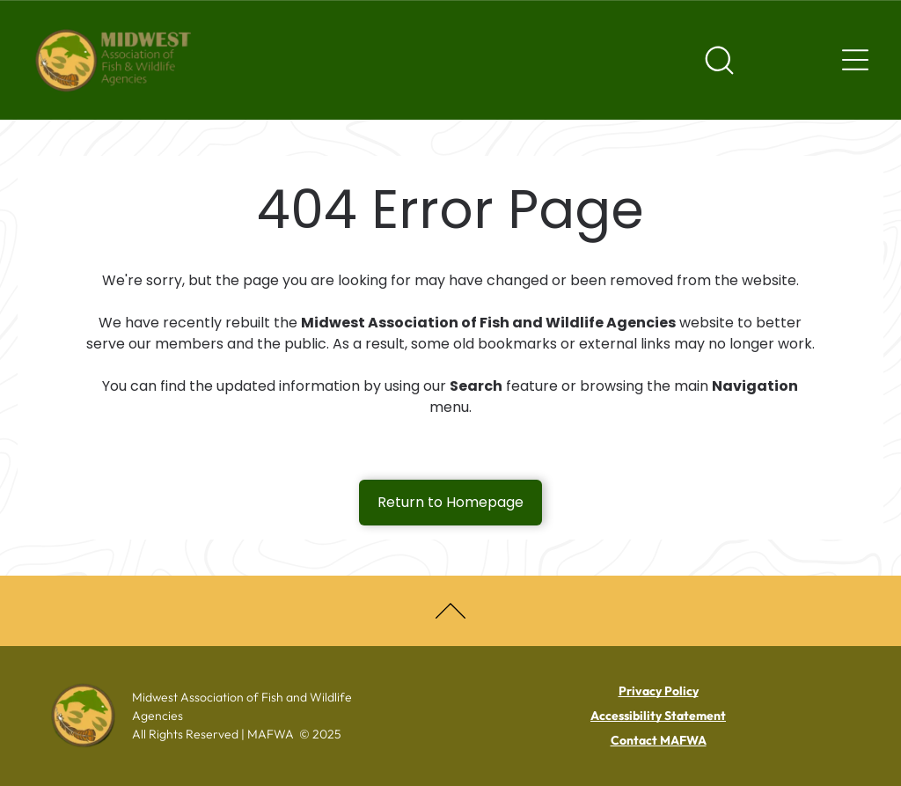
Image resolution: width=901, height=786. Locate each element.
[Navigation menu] (855, 60)
